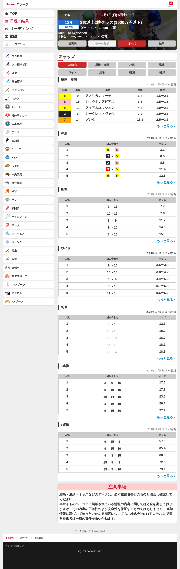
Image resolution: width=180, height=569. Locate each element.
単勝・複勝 (102, 64)
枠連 (132, 64)
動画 (13, 36)
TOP (13, 13)
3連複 (131, 72)
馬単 (102, 72)
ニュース (17, 44)
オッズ (132, 43)
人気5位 (72, 64)
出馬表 (72, 43)
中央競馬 (39, 538)
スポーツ (24, 538)
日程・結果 (19, 21)
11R (67, 15)
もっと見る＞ (166, 126)
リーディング (21, 29)
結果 (161, 43)
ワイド (72, 72)
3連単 (161, 72)
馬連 (161, 64)
